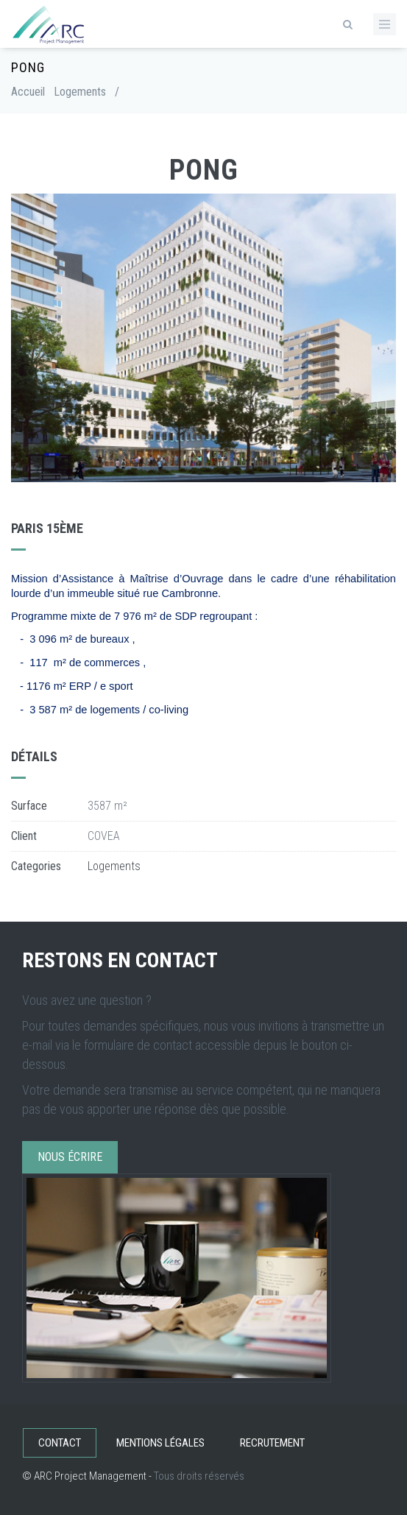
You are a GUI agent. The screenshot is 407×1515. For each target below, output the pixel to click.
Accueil (28, 92)
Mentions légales (160, 1442)
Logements (80, 92)
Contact (59, 1442)
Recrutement (272, 1442)
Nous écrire (70, 1157)
